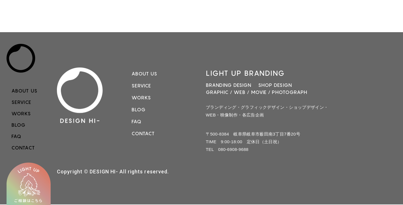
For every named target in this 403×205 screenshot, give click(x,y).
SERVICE (21, 102)
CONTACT (23, 148)
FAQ (16, 136)
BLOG (18, 125)
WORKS (21, 113)
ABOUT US (24, 91)
